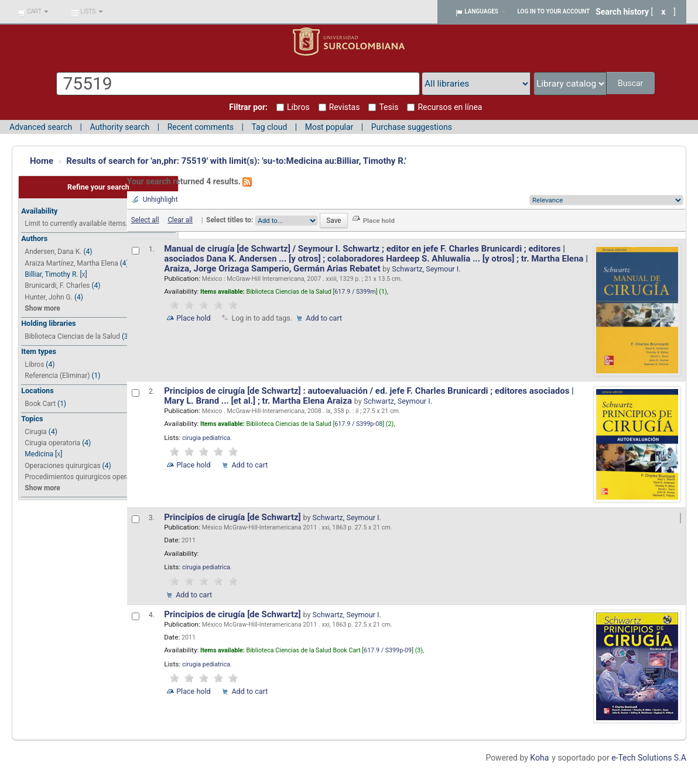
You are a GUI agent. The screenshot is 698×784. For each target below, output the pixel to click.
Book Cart (40, 404)
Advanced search (40, 127)
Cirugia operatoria (52, 443)
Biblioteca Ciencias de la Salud (72, 336)
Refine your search (98, 187)
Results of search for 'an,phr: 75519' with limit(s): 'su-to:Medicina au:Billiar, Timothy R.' (236, 161)
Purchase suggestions (411, 127)
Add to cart (324, 318)
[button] (33, 11)
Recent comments (200, 127)
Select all (145, 220)
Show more (42, 308)
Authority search (119, 127)
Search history (622, 11)
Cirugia (36, 432)
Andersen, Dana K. (53, 251)
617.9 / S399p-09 (388, 650)
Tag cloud (269, 127)
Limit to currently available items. (76, 223)
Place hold (193, 318)
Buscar (631, 83)
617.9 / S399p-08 (358, 424)
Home (41, 161)
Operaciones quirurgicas (62, 466)
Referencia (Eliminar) (57, 376)
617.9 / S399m (354, 291)
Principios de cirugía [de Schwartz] (233, 517)
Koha (539, 757)
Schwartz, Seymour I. (426, 268)
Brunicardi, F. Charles (57, 285)
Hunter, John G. (49, 297)
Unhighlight (160, 199)
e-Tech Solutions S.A (648, 757)
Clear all (180, 220)
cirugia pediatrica (206, 438)
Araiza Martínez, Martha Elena (71, 263)
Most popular (329, 127)
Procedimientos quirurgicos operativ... (83, 477)
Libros (34, 364)
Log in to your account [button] (554, 11)
